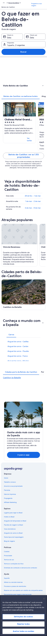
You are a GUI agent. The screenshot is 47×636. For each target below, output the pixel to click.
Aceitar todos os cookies (23, 631)
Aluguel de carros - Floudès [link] (18, 351)
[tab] (21, 96)
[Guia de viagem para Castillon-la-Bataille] (23, 294)
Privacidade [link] (8, 556)
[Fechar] (44, 599)
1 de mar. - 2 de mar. (33, 201)
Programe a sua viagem (36, 5)
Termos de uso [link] (9, 560)
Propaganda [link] (8, 498)
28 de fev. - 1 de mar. (33, 196)
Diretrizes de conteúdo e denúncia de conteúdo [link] (20, 568)
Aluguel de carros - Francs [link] (18, 356)
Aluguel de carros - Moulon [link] (18, 361)
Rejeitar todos (23, 624)
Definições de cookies (23, 617)
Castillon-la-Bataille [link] (12, 377)
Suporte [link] (7, 578)
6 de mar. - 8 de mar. (33, 208)
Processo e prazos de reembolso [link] (15, 586)
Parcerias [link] (7, 490)
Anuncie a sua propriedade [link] (13, 486)
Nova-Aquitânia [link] (13, 3)
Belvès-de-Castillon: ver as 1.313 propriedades (24, 155)
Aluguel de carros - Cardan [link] (18, 346)
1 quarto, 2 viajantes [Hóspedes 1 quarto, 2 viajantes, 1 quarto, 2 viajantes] (16, 45)
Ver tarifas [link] (29, 139)
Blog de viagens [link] (9, 541)
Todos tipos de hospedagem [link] (14, 537)
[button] (23, 85)
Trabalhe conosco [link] (10, 482)
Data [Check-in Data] (9, 37)
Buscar (23, 52)
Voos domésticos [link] (10, 529)
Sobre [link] (6, 478)
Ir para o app (23, 455)
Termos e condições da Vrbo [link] (13, 564)
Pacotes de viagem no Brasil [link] (13, 525)
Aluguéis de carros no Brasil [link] (13, 533)
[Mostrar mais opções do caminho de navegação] (4, 3)
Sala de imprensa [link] (10, 494)
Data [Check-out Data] (32, 37)
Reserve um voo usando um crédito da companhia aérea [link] (23, 590)
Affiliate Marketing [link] (10, 502)
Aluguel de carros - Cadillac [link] (18, 341)
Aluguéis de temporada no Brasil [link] (15, 521)
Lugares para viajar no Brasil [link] (13, 513)
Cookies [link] (6, 552)
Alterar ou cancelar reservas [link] (13, 582)
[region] (23, 615)
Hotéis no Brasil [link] (9, 517)
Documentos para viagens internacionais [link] (17, 594)
